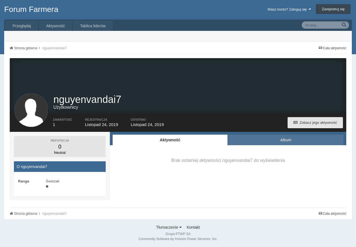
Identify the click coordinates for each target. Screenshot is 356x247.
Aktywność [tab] (170, 140)
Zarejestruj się (333, 9)
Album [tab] (285, 140)
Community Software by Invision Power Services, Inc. (178, 239)
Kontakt (193, 227)
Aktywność (55, 26)
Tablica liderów (93, 26)
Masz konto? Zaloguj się (289, 9)
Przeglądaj (22, 26)
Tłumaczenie (168, 227)
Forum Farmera (31, 9)
